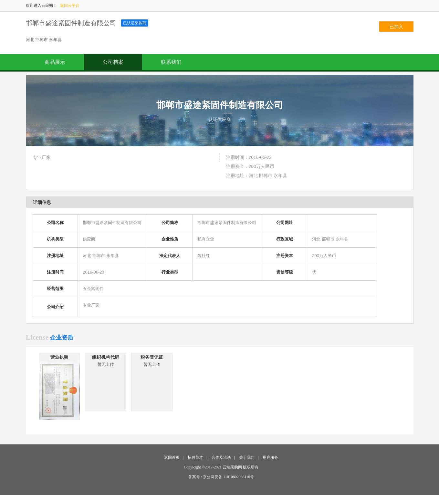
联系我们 (171, 62)
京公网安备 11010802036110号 (228, 477)
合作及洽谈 (221, 457)
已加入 (396, 26)
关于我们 (247, 457)
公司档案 (113, 62)
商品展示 (55, 62)
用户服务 (270, 457)
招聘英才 (195, 457)
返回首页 (172, 457)
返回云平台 (69, 5)
